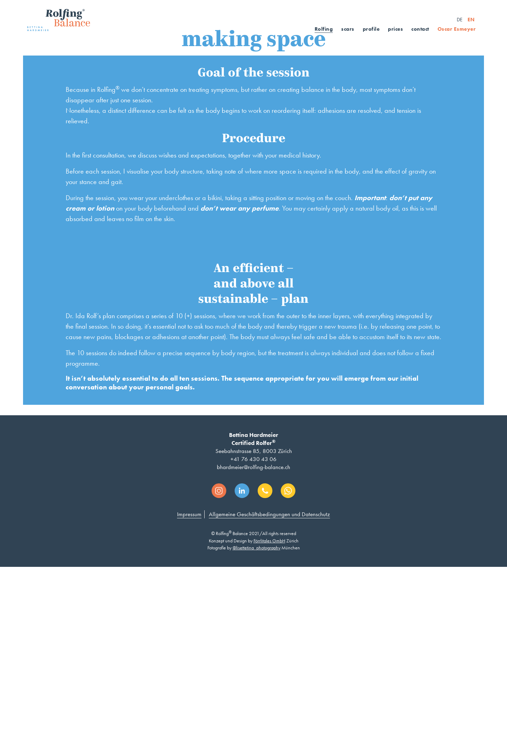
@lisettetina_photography (256, 735)
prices (395, 28)
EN (471, 19)
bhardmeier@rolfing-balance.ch (253, 655)
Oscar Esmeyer (457, 28)
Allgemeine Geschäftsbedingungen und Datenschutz (269, 702)
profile (371, 28)
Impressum (189, 702)
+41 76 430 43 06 (253, 647)
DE (459, 19)
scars (347, 28)
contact (420, 28)
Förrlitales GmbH (269, 728)
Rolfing (324, 28)
